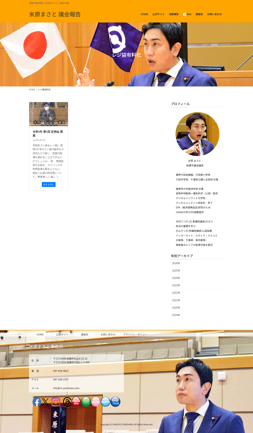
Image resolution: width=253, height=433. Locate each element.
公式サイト (62, 334)
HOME (40, 334)
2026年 (176, 263)
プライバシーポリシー (135, 334)
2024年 (176, 278)
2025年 (176, 270)
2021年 (176, 300)
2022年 (176, 292)
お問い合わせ (108, 334)
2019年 (176, 315)
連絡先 (84, 334)
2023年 (176, 285)
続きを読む (48, 184)
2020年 (176, 307)
